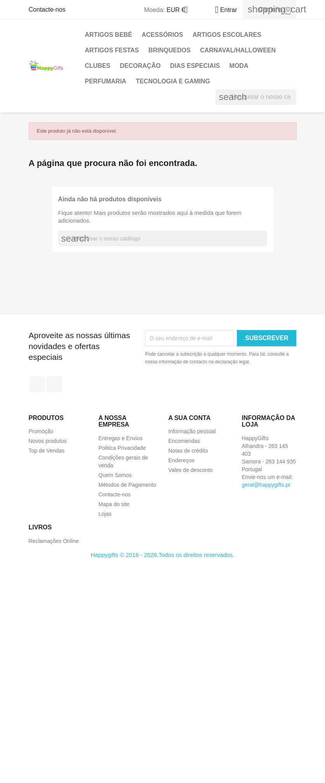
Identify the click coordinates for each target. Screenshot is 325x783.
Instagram (54, 384)
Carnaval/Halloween (238, 50)
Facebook (37, 384)
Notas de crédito (188, 451)
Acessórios (162, 34)
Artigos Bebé (108, 34)
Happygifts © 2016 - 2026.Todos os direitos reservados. (163, 554)
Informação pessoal (192, 431)
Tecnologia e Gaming (173, 81)
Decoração (140, 65)
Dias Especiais (195, 65)
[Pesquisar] (256, 97)
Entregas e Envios (121, 438)
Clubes (98, 65)
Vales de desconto (191, 470)
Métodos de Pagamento (127, 485)
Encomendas (184, 441)
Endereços (182, 460)
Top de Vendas (47, 451)
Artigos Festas (112, 50)
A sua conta (190, 418)
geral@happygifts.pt (266, 485)
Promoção (41, 431)
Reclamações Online (54, 541)
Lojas (105, 514)
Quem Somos (115, 475)
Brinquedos (169, 50)
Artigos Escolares (227, 34)
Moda (239, 65)
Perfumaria (106, 81)
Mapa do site (114, 504)
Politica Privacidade (122, 448)
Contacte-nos (47, 9)
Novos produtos (48, 441)
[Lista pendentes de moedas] (180, 10)
